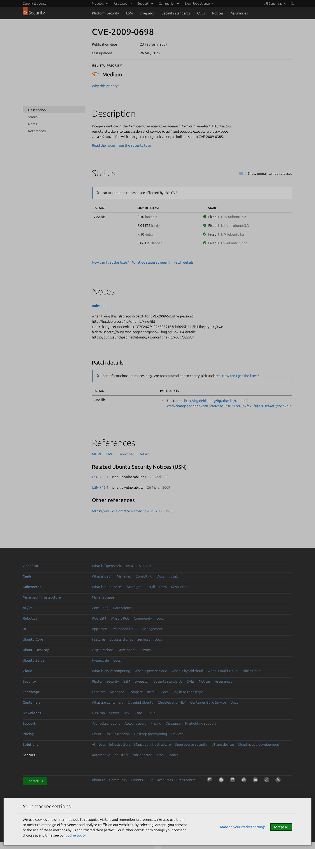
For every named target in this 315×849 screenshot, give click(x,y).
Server (114, 713)
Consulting (144, 576)
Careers (137, 780)
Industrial (121, 755)
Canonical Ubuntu (35, 3)
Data (102, 744)
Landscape (31, 692)
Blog (149, 780)
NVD (109, 454)
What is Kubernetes (107, 587)
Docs (160, 576)
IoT (25, 629)
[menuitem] (275, 3)
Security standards (176, 13)
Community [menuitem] (167, 3)
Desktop (98, 713)
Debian (144, 454)
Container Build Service (208, 702)
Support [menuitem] (143, 3)
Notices (218, 13)
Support (145, 566)
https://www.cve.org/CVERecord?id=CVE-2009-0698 (132, 511)
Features (98, 639)
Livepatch (147, 13)
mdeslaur (99, 306)
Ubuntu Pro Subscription (111, 734)
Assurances (239, 13)
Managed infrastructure (42, 597)
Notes (32, 124)
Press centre (186, 780)
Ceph (27, 576)
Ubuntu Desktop (36, 650)
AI (93, 744)
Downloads (32, 713)
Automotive (101, 755)
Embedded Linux (124, 629)
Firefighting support (200, 723)
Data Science (123, 608)
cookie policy (76, 835)
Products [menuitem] (98, 3)
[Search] (292, 3)
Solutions (30, 744)
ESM (129, 13)
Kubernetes (32, 587)
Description (37, 110)
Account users (135, 723)
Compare (136, 692)
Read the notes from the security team (122, 145)
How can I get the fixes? (110, 262)
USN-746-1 (100, 487)
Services (143, 639)
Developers (126, 650)
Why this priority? (105, 86)
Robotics (30, 618)
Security (29, 681)
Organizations (102, 650)
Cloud (27, 671)
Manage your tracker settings (243, 827)
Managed (124, 576)
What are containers (107, 702)
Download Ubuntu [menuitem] (197, 3)
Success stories (121, 639)
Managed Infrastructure (152, 744)
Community (143, 618)
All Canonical (273, 3)
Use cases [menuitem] (120, 3)
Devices (177, 734)
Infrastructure (120, 744)
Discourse (173, 723)
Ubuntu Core (33, 639)
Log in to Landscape (188, 692)
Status (33, 117)
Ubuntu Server (34, 660)
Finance (172, 755)
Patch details (183, 262)
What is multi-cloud (222, 671)
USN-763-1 (100, 477)
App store (99, 629)
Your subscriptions (106, 723)
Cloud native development (258, 744)
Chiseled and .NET (172, 702)
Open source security (190, 744)
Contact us (34, 781)
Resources (179, 587)
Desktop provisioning (150, 734)
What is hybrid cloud (187, 671)
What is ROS (120, 618)
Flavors (145, 650)
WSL (127, 713)
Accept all (281, 827)
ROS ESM (99, 618)
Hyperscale (100, 660)
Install (130, 566)
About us (99, 780)
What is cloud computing (111, 671)
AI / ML (28, 608)
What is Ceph (102, 576)
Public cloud (251, 671)
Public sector (142, 755)
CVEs (201, 13)
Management (152, 629)
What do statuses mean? (151, 262)
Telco (159, 755)
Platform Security (105, 13)
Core (138, 713)
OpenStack (32, 566)
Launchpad (126, 454)
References (37, 131)
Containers (31, 702)
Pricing (155, 723)
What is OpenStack (106, 566)
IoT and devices (222, 744)
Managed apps (103, 597)
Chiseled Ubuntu (140, 702)
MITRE (97, 454)
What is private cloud (151, 671)
